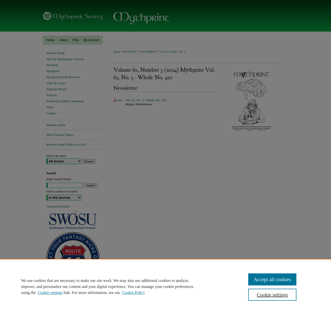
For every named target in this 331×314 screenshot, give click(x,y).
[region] (165, 286)
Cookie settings (50, 292)
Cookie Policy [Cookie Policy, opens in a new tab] (133, 292)
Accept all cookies (272, 279)
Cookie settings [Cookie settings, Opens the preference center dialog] (272, 294)
